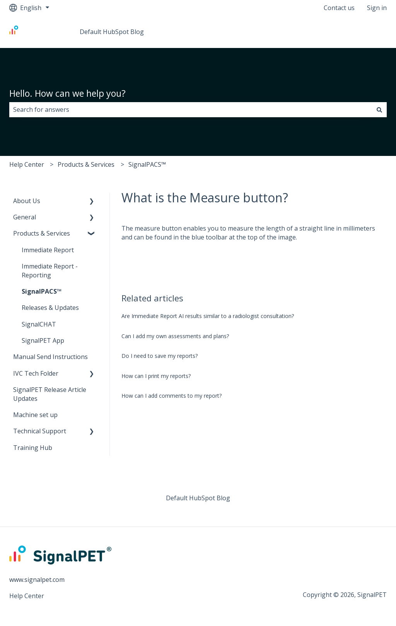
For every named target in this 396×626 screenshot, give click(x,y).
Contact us (339, 7)
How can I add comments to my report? (171, 395)
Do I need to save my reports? (159, 355)
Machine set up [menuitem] (35, 414)
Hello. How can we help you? (67, 93)
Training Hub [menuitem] (32, 447)
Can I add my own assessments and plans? (175, 336)
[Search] (379, 109)
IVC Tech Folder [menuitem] (35, 373)
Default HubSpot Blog (112, 31)
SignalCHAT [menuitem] (39, 324)
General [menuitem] (24, 217)
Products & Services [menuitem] (41, 233)
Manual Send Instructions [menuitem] (50, 356)
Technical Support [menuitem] (39, 431)
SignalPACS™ (147, 164)
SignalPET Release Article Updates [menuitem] (49, 393)
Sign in (377, 7)
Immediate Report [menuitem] (48, 250)
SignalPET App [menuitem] (43, 340)
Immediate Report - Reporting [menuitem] (50, 270)
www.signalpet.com (37, 579)
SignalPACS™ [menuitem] (41, 291)
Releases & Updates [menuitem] (50, 307)
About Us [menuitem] (26, 201)
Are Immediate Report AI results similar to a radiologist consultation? (207, 316)
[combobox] (190, 109)
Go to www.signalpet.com (342, 31)
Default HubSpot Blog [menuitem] (198, 498)
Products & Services (86, 164)
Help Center (26, 164)
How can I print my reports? (156, 376)
